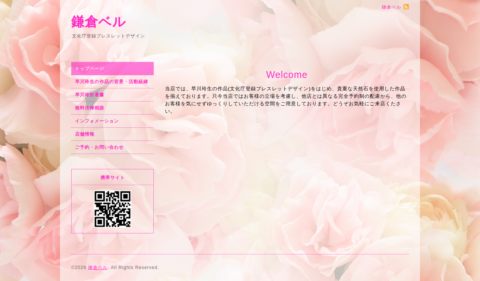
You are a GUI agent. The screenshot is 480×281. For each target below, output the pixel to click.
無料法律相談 (89, 108)
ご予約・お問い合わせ (99, 147)
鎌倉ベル (98, 21)
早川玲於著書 (89, 94)
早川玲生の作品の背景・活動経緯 (111, 81)
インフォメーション (97, 121)
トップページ (89, 68)
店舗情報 (84, 134)
